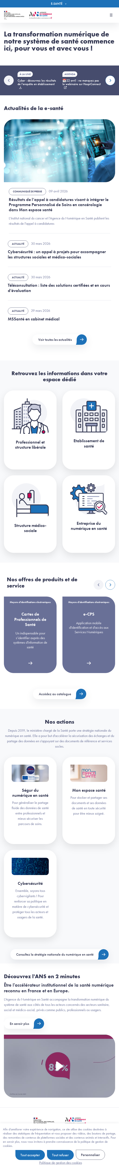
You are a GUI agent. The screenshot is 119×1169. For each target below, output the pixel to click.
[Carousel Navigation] (104, 585)
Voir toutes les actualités (55, 339)
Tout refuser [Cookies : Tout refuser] (60, 1155)
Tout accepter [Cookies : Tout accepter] (30, 1155)
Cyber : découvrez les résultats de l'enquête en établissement (37, 82)
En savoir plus (19, 1023)
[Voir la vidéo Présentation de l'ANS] (59, 1066)
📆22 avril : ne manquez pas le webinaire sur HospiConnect (81, 82)
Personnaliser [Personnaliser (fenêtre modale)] (90, 1155)
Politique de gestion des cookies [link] (60, 1162)
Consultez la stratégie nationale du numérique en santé (55, 954)
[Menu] (59, 3)
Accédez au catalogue (55, 694)
